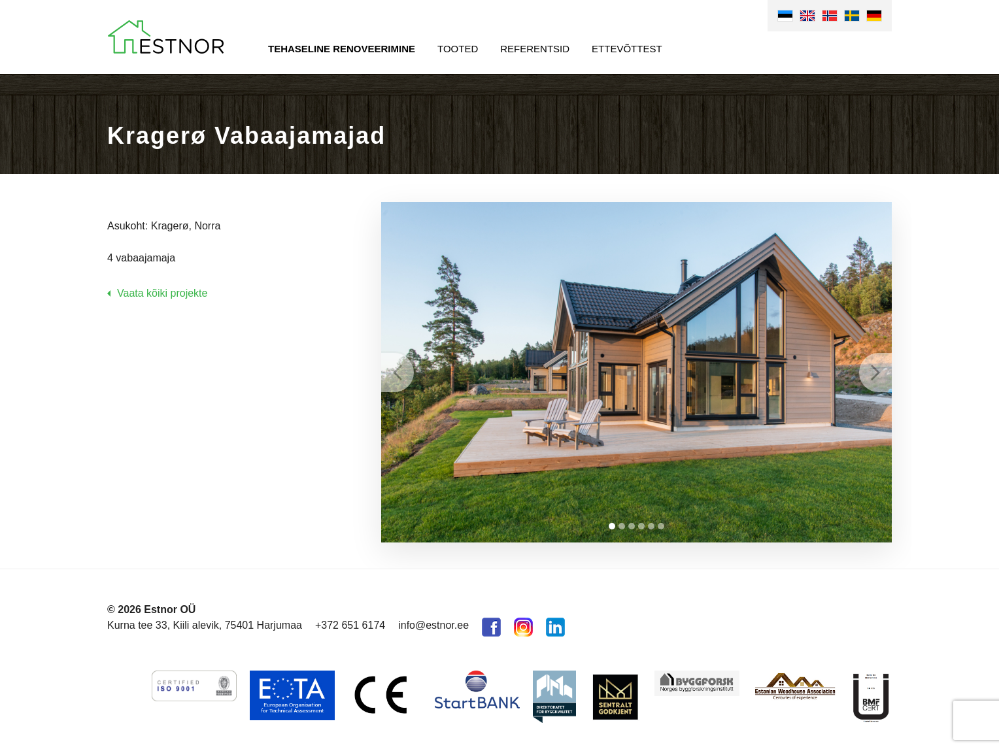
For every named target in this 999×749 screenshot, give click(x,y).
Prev (397, 372)
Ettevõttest (627, 48)
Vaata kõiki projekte (162, 293)
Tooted (457, 48)
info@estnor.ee (433, 625)
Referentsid (534, 48)
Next (875, 372)
